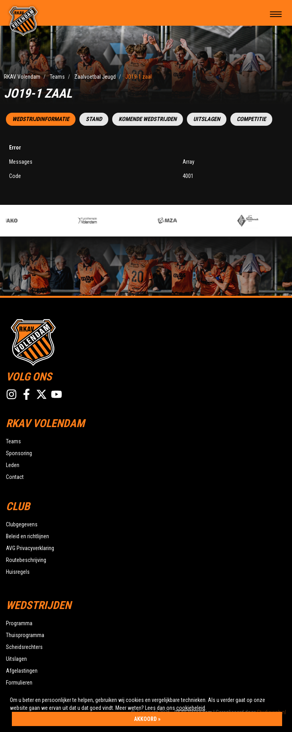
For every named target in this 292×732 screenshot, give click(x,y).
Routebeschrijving (26, 560)
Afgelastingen (22, 671)
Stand (94, 119)
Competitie (251, 119)
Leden (12, 465)
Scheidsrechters (24, 647)
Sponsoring (19, 453)
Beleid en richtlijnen (27, 536)
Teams (13, 441)
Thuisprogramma (25, 635)
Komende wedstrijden (148, 119)
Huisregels (18, 572)
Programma (19, 623)
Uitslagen (206, 119)
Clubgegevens (22, 524)
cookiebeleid (190, 708)
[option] (119, 220)
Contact (15, 477)
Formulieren (19, 682)
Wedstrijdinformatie (40, 119)
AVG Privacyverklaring (30, 548)
